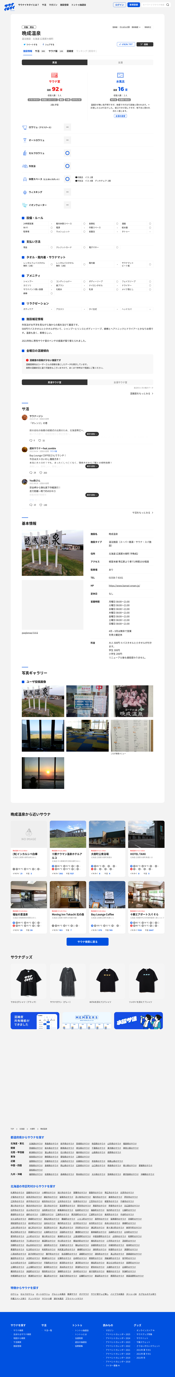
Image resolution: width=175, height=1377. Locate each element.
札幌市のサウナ (17, 1192)
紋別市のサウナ (49, 1201)
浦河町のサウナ (82, 1262)
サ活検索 (17, 1342)
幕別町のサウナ (17, 1271)
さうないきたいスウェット (148, 1345)
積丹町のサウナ (64, 1223)
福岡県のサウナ (36, 1174)
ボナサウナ (84, 1294)
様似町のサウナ (98, 1262)
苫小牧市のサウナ (83, 1197)
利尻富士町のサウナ (66, 1249)
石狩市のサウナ (17, 1210)
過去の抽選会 (81, 1342)
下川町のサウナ (33, 1240)
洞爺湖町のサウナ (112, 1258)
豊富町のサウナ (17, 1249)
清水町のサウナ (66, 1267)
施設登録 (64, 4)
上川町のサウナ (33, 1236)
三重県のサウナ (83, 1156)
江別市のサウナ (17, 1201)
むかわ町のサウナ (18, 1262)
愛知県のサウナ (67, 1156)
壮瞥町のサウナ (64, 1258)
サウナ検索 (18, 1330)
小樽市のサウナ (49, 1192)
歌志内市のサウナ (34, 1205)
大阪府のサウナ (67, 1161)
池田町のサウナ (33, 1271)
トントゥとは (81, 1334)
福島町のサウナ (98, 1210)
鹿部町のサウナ (17, 1214)
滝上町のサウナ (117, 1253)
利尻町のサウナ (49, 1249)
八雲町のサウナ (47, 1214)
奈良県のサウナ (98, 1161)
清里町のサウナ (131, 1249)
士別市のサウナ (64, 1201)
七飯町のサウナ (129, 1210)
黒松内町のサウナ (52, 1218)
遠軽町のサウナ (86, 1253)
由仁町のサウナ (35, 1227)
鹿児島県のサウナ (131, 1174)
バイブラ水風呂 (117, 1294)
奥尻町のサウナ (111, 1214)
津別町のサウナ (100, 1249)
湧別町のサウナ (102, 1253)
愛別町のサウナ (17, 1236)
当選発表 (79, 1338)
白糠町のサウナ (86, 1275)
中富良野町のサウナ (102, 1236)
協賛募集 (79, 1345)
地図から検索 (19, 1338)
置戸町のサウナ (53, 1253)
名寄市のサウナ (80, 1201)
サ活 (44, 4)
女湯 (120, 62)
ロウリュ (14, 1294)
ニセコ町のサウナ (85, 1218)
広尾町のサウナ (129, 1267)
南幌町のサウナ (129, 1223)
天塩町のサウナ (66, 1245)
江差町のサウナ (62, 1214)
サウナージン (36, 416)
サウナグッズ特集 (144, 1334)
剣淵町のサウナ (17, 1240)
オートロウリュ (43, 1294)
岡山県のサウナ (67, 1165)
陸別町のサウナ (49, 1271)
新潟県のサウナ (36, 1152)
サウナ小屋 (47, 1298)
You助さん (35, 480)
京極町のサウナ (135, 1218)
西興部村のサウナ (134, 1253)
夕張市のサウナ (17, 1197)
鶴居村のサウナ (113, 1271)
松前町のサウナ (82, 1210)
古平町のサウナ (80, 1223)
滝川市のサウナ (17, 1205)
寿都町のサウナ (35, 1218)
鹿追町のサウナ (102, 1275)
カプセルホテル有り (147, 1294)
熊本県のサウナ (83, 1174)
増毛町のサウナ (98, 1240)
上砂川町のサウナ (18, 1227)
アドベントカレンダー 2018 (118, 1361)
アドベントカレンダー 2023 (118, 1342)
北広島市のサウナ (132, 1205)
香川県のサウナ (130, 1165)
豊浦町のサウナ (49, 1258)
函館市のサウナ (33, 1192)
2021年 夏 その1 (144, 1349)
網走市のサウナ (51, 1197)
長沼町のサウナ (51, 1227)
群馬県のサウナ (67, 1148)
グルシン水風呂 (58, 1294)
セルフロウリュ (27, 1294)
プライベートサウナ (74, 1298)
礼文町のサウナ (33, 1249)
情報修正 (148, 27)
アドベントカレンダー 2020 (118, 1353)
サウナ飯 (53, 451)
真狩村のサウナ (102, 1218)
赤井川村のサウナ (112, 1223)
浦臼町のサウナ (98, 1227)
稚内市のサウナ (100, 1197)
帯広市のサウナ (111, 1192)
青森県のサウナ (51, 1143)
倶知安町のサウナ (18, 1223)
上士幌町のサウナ (34, 1267)
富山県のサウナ (51, 1152)
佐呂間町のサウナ (69, 1253)
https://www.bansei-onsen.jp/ (124, 585)
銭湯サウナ (72, 1294)
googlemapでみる (30, 632)
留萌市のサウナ (66, 1197)
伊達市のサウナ (115, 1205)
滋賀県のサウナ (36, 1161)
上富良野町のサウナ (82, 1236)
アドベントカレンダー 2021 (118, 1349)
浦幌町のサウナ (64, 1271)
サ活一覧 (48, 1330)
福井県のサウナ (83, 1152)
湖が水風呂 (59, 1298)
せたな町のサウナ (18, 1218)
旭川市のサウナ (64, 1192)
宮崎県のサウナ (114, 1174)
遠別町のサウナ (51, 1245)
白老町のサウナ (80, 1258)
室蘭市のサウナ (80, 1192)
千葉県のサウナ (98, 1148)
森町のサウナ (32, 1214)
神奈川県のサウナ (131, 1148)
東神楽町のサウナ (99, 1232)
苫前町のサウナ (129, 1240)
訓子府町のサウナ (36, 1253)
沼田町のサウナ (66, 1232)
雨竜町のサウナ (35, 1232)
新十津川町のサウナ (115, 1227)
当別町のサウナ (49, 1210)
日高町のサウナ (35, 1262)
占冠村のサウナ (119, 1236)
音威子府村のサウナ (68, 1275)
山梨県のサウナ (98, 1152)
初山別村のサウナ (34, 1245)
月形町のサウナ (82, 1227)
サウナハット (142, 1338)
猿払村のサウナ (82, 1245)
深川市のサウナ (51, 1205)
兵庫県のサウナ (83, 1161)
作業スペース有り (18, 1298)
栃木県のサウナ (51, 1148)
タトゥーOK (131, 1294)
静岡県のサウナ (51, 1156)
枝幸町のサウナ (133, 1245)
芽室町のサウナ (82, 1267)
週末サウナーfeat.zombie (43, 448)
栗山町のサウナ (66, 1227)
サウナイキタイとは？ (28, 4)
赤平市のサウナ (33, 1201)
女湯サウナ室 (120, 382)
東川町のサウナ (49, 1236)
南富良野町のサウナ (135, 1275)
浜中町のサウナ (80, 1271)
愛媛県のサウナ (145, 1165)
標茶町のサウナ (117, 1275)
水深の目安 (120, 116)
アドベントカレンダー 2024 (118, 1338)
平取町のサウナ (51, 1262)
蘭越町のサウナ (68, 1218)
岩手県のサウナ (67, 1143)
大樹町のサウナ (113, 1267)
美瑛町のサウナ (64, 1236)
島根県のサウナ (51, 1165)
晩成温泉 (31, 33)
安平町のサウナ (129, 1258)
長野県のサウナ (114, 1152)
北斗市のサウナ (33, 1210)
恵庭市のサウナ (100, 1205)
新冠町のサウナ (66, 1262)
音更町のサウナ (133, 1262)
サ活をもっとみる (141, 512)
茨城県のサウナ (36, 1148)
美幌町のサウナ (84, 1249)
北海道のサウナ (36, 1143)
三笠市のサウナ (96, 1201)
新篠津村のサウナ (65, 1210)
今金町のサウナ (127, 1214)
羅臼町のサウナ (51, 1275)
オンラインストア (144, 1330)
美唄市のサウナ (115, 1197)
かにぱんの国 (125, 27)
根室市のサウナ (111, 1201)
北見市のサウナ (127, 1192)
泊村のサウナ (50, 1223)
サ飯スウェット (143, 1342)
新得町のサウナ (51, 1267)
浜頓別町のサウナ (99, 1245)
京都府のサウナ (51, 1161)
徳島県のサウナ (114, 1165)
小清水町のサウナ (18, 1253)
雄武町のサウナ (17, 1258)
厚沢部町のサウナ (79, 1214)
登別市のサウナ (84, 1205)
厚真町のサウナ (96, 1258)
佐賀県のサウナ (51, 1174)
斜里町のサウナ (115, 1249)
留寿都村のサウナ (118, 1218)
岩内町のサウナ (35, 1223)
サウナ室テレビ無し (100, 1294)
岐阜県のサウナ (36, 1156)
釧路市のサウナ (96, 1192)
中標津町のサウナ (18, 1275)
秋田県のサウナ (98, 1143)
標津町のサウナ (35, 1275)
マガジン (53, 4)
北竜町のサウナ (51, 1232)
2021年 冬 (141, 1357)
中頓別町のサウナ (116, 1245)
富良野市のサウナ (67, 1205)
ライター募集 (112, 1365)
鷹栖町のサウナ (82, 1232)
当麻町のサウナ (115, 1232)
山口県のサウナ (98, 1165)
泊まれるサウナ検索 (22, 1334)
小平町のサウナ (113, 1240)
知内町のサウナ (113, 1210)
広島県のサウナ (83, 1165)
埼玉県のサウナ (83, 1148)
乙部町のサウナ (96, 1214)
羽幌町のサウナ (17, 1245)
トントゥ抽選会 (78, 4)
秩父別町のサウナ (18, 1232)
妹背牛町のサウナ (134, 1227)
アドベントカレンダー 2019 (118, 1357)
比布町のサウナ (131, 1232)
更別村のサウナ (98, 1267)
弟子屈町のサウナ (97, 1271)
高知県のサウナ (36, 1169)
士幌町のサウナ (17, 1267)
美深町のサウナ (49, 1240)
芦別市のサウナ (131, 1197)
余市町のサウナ (96, 1223)
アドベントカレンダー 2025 (118, 1334)
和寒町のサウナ (135, 1236)
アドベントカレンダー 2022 (118, 1345)
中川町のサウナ (64, 1240)
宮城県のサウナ (83, 1143)
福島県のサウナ (130, 1143)
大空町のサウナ (33, 1258)
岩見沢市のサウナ (34, 1197)
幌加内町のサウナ (81, 1240)
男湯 (54, 62)
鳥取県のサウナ (36, 1165)
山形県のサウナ (114, 1143)
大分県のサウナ (98, 1174)
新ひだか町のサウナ (115, 1262)
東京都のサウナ (114, 1148)
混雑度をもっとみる (140, 393)
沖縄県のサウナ (147, 1174)
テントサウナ (34, 1298)
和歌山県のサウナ (115, 1161)
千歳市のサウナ (127, 1201)
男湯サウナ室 (54, 382)
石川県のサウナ (67, 1152)
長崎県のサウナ (67, 1174)
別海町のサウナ (129, 1271)
